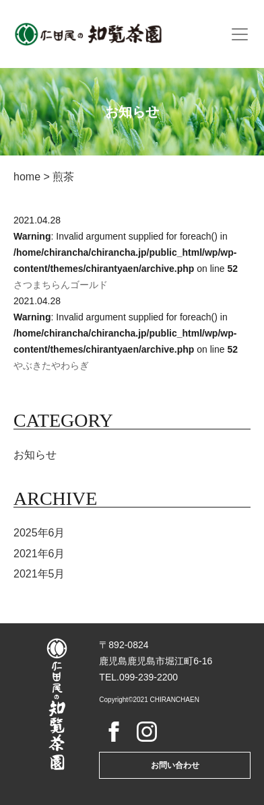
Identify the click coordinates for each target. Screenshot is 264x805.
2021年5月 (39, 574)
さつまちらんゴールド (60, 284)
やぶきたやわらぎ (51, 365)
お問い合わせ (175, 765)
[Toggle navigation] (240, 34)
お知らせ (35, 454)
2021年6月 (39, 553)
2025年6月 (39, 532)
